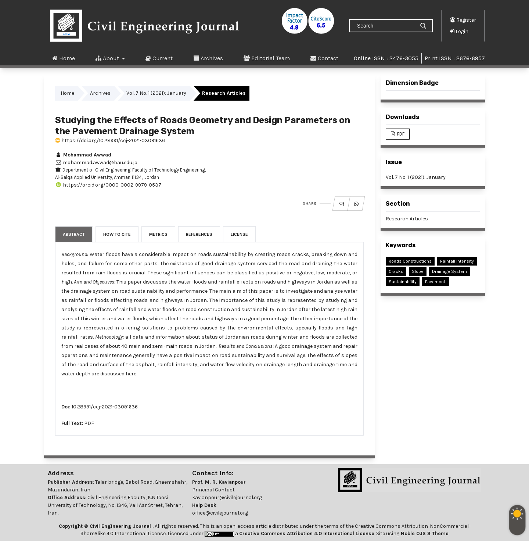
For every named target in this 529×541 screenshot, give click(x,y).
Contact (324, 58)
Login (459, 31)
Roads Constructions (410, 261)
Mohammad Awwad (83, 155)
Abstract (74, 234)
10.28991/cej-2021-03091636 (105, 407)
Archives (208, 58)
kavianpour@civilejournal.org (227, 497)
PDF (89, 423)
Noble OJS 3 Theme (424, 533)
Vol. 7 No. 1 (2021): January (156, 93)
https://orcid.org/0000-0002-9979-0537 (108, 185)
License (239, 234)
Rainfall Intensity (457, 261)
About (108, 58)
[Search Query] (385, 26)
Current (159, 58)
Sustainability (403, 281)
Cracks (396, 271)
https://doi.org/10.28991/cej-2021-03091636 (110, 140)
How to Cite (117, 234)
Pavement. (435, 281)
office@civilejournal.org (220, 513)
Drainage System (449, 271)
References (199, 234)
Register (463, 20)
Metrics (158, 234)
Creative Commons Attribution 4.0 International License (306, 533)
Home (63, 58)
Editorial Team (267, 58)
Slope (418, 271)
